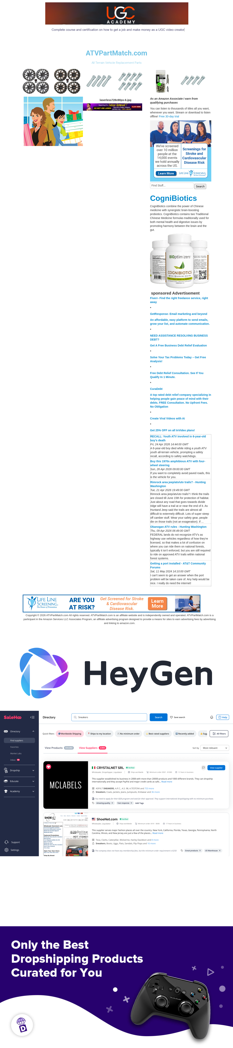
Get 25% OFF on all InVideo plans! (172, 430)
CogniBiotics (173, 198)
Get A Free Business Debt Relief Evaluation (178, 345)
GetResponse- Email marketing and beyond (178, 313)
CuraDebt (156, 388)
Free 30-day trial (169, 116)
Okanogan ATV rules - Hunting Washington (178, 526)
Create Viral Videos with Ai (167, 418)
